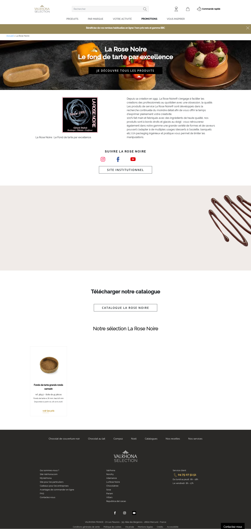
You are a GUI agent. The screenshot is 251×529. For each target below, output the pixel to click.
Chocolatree (112, 486)
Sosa (108, 489)
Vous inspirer (176, 18)
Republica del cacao (116, 501)
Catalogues (151, 438)
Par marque (95, 18)
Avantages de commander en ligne (57, 489)
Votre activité (122, 18)
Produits (72, 18)
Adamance (111, 478)
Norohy (110, 474)
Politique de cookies (112, 527)
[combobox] (110, 9)
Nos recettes (173, 438)
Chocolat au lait (96, 438)
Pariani (109, 493)
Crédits (160, 527)
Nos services (195, 438)
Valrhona (110, 470)
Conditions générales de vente (86, 527)
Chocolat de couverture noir (64, 438)
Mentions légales (145, 527)
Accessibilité (172, 527)
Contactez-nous (47, 497)
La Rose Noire (113, 482)
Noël (134, 438)
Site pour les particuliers (51, 482)
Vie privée (129, 527)
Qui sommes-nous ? (49, 470)
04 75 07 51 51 (184, 474)
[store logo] (42, 8)
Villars (109, 497)
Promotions (149, 18)
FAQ (42, 493)
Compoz (118, 438)
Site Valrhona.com (48, 474)
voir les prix (48, 411)
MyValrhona (46, 478)
